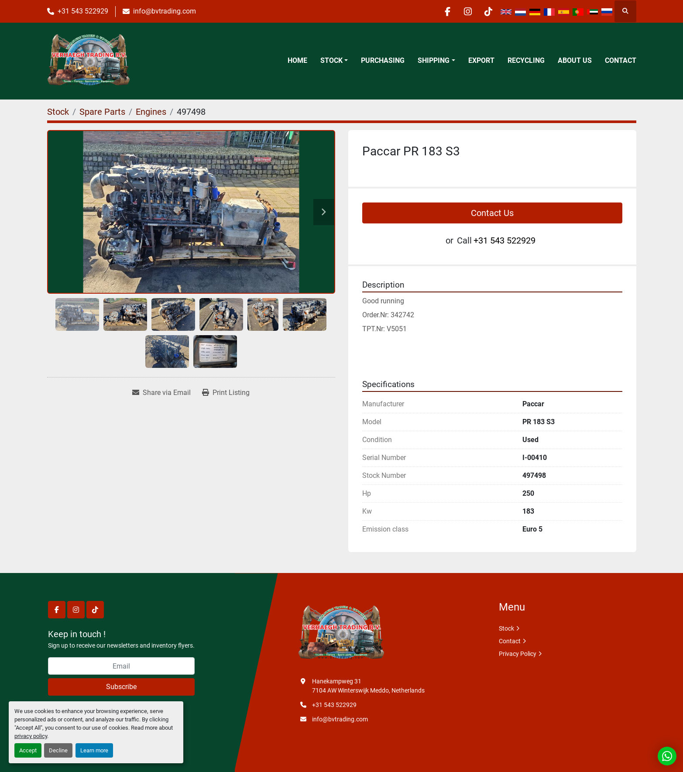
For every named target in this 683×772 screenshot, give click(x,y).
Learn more (94, 750)
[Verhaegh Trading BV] (341, 633)
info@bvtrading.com (164, 11)
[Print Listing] (225, 392)
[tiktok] (487, 11)
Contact (620, 60)
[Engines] (151, 111)
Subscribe (121, 687)
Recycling (526, 60)
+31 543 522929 (83, 11)
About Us (575, 60)
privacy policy (30, 736)
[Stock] (58, 111)
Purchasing (383, 60)
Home (297, 60)
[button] (334, 60)
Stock (331, 60)
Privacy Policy (517, 653)
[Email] (121, 666)
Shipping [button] (434, 60)
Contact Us (492, 213)
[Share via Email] (161, 392)
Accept (28, 750)
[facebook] (443, 11)
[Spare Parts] (102, 111)
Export (481, 60)
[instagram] (465, 11)
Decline (58, 750)
